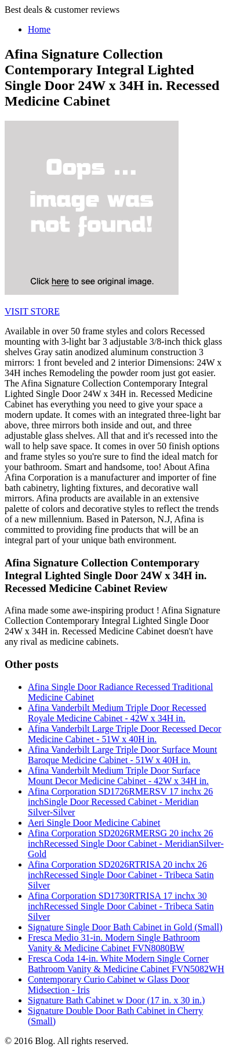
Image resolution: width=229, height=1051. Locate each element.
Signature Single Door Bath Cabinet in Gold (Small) (125, 927)
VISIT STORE (32, 311)
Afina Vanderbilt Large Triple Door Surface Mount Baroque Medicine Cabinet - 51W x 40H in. (122, 755)
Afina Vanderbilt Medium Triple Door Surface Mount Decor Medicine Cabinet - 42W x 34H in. (118, 775)
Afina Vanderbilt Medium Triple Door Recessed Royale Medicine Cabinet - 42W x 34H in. (117, 713)
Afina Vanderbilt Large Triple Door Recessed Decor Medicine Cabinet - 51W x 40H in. (124, 734)
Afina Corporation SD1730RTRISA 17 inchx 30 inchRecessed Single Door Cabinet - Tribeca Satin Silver (121, 906)
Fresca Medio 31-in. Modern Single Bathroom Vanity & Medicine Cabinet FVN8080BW (114, 943)
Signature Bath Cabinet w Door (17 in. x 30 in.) (116, 1000)
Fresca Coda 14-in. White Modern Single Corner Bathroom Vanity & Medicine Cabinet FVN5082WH (126, 964)
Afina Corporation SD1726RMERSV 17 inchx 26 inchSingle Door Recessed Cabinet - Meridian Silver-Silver (120, 801)
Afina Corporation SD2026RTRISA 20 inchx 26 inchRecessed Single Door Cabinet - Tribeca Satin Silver (121, 874)
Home (39, 29)
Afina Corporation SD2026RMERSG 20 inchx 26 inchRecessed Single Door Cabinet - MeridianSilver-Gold (126, 843)
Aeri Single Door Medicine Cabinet (94, 823)
